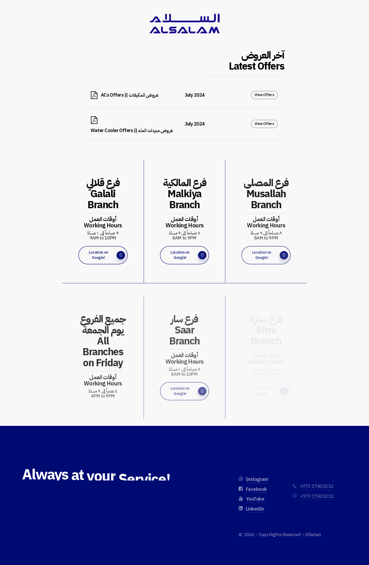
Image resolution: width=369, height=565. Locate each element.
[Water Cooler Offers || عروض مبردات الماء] (184, 124)
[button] (103, 255)
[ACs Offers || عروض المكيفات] (184, 95)
